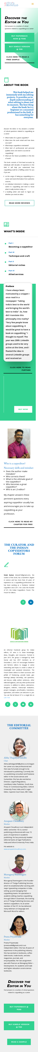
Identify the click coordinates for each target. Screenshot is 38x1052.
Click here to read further (20, 369)
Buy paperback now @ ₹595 (19, 37)
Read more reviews (19, 203)
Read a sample (19, 1042)
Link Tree (7, 698)
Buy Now (23, 409)
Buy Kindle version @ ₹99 (19, 48)
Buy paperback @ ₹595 (19, 1008)
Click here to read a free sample (17, 58)
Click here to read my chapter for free (21, 523)
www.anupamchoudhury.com (15, 849)
